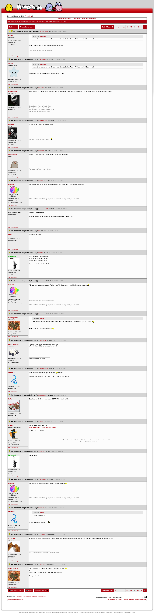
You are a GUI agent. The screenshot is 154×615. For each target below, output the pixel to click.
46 (138, 27)
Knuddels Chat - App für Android (39, 612)
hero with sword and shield (30, 596)
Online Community (107, 612)
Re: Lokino (40, 451)
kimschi (42, 318)
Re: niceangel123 (42, 340)
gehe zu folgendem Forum (103, 597)
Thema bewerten (27, 27)
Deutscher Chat (23, 612)
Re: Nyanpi (41, 87)
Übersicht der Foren (64, 18)
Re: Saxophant (44, 31)
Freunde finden (73, 612)
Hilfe (83, 18)
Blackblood (19, 596)
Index (29, 590)
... (124, 27)
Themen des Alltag (28, 21)
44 (131, 27)
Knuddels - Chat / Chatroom (126, 599)
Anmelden (28, 16)
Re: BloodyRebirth (43, 368)
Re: (39, 230)
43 (127, 27)
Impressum (128, 612)
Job (134, 612)
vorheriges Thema (16, 590)
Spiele (93, 612)
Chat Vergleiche (118, 612)
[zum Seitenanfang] (13, 56)
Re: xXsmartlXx (42, 395)
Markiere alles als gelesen (15, 599)
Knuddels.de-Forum (14, 21)
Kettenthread (40, 21)
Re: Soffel (40, 180)
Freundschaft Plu (84, 612)
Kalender (77, 18)
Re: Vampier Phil (42, 120)
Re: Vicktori (41, 150)
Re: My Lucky (41, 564)
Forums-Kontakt (112, 599)
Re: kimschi (41, 281)
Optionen (13, 27)
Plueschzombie (42, 596)
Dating (98, 612)
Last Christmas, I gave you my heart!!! (42, 427)
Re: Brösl (40, 252)
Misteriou (43, 36)
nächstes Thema (41, 590)
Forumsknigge (91, 18)
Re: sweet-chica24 (43, 209)
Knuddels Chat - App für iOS (58, 612)
